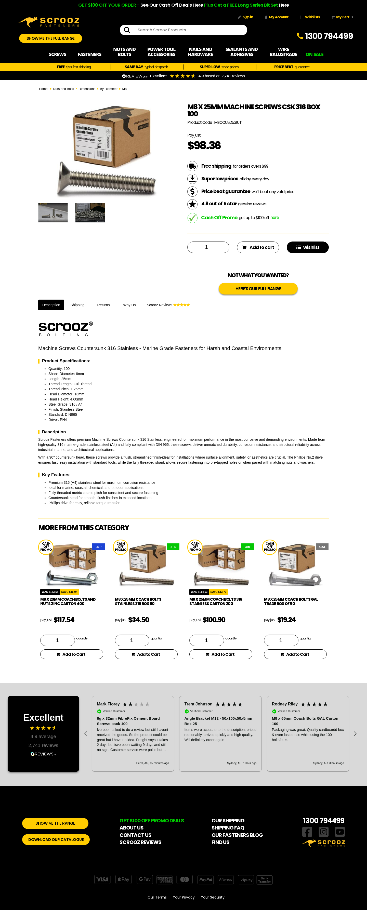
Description (51, 305)
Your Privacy (184, 897)
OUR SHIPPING (228, 820)
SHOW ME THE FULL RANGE (51, 38)
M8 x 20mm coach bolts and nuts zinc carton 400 (67, 601)
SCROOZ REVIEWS (140, 842)
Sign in (245, 17)
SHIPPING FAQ (228, 827)
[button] (86, 734)
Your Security (213, 897)
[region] (220, 734)
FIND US (220, 842)
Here (198, 5)
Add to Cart (70, 654)
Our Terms (157, 897)
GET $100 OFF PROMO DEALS (152, 820)
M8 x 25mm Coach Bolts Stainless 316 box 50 (138, 601)
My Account (276, 17)
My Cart (341, 17)
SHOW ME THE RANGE (55, 823)
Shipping (78, 305)
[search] (129, 30)
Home (43, 89)
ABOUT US (131, 827)
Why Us (129, 305)
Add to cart (258, 247)
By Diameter (108, 89)
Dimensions (86, 89)
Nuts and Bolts (63, 89)
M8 (124, 89)
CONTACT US (135, 835)
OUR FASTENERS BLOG (237, 835)
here (274, 217)
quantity (81, 638)
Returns (103, 305)
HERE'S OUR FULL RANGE (258, 289)
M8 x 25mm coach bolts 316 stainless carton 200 (215, 601)
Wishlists (310, 17)
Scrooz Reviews (168, 305)
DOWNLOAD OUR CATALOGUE (56, 839)
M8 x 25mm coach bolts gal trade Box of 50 (291, 601)
